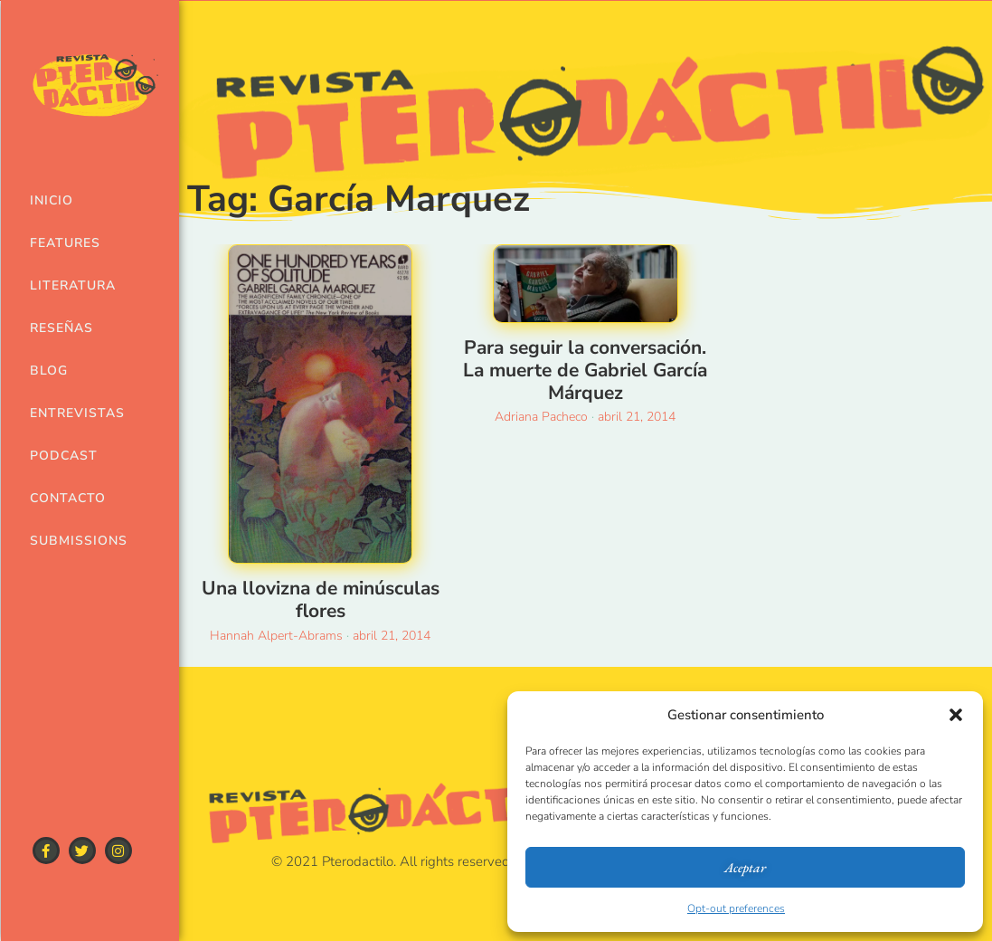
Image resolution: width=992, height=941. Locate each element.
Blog (49, 370)
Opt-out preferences (736, 908)
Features (64, 243)
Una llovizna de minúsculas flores (320, 599)
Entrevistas (64, 413)
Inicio (51, 200)
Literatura (64, 285)
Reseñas (61, 328)
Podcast (64, 455)
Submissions (64, 540)
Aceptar (745, 867)
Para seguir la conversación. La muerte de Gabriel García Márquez (585, 370)
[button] (956, 715)
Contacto (64, 498)
